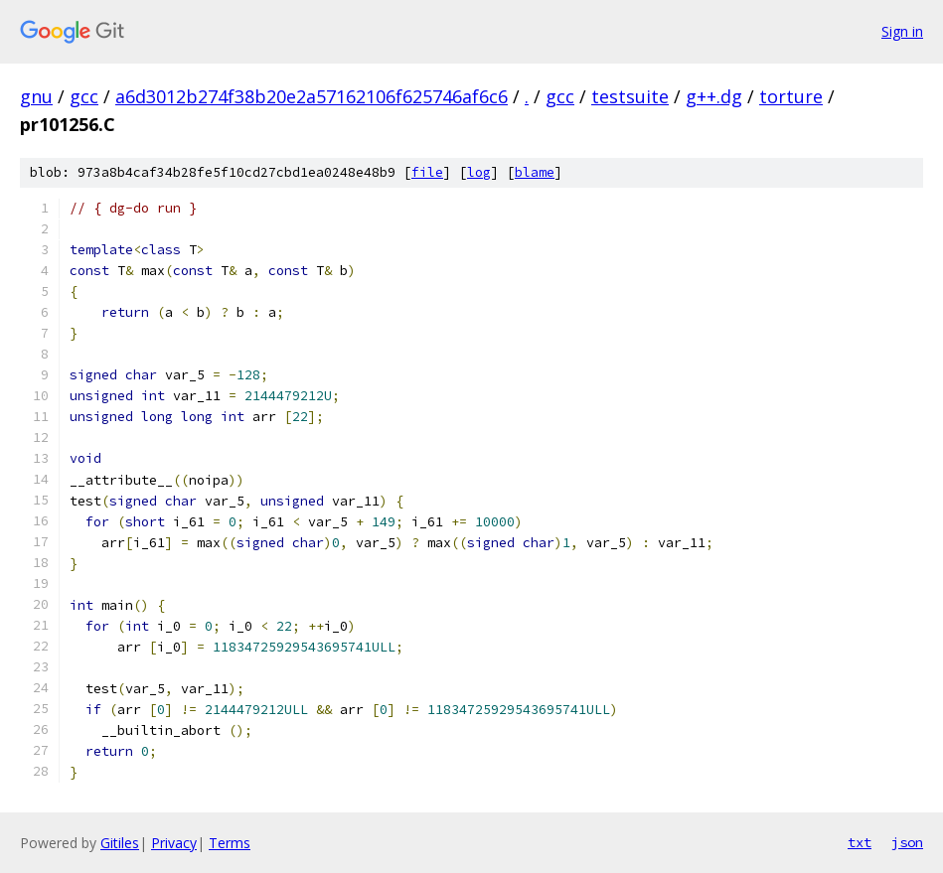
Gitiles (119, 842)
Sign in (902, 31)
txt (859, 842)
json (907, 842)
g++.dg (714, 96)
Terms (229, 842)
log (479, 172)
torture (791, 96)
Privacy (174, 842)
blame (534, 172)
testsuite (630, 96)
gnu (36, 96)
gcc (84, 96)
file (427, 172)
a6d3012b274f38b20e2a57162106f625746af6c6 (311, 96)
